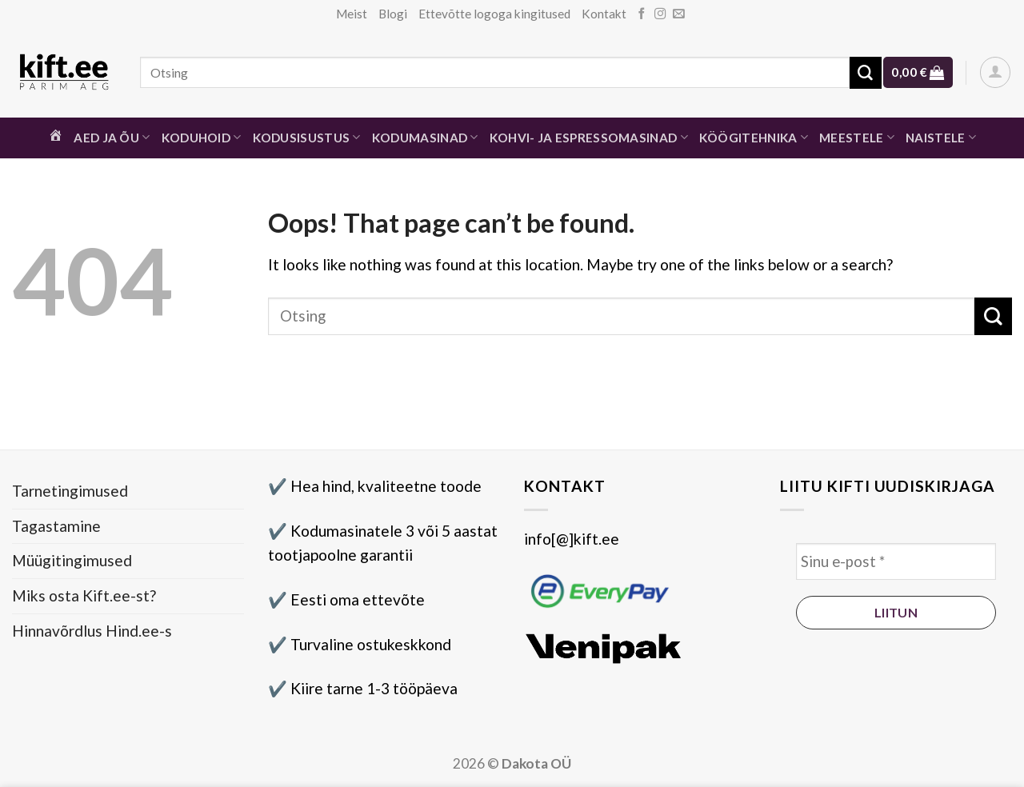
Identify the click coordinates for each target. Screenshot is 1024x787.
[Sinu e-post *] (896, 562)
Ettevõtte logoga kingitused (494, 13)
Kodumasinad (425, 137)
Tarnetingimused (70, 490)
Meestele (856, 137)
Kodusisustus (307, 137)
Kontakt (604, 13)
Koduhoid (202, 137)
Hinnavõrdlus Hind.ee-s (92, 630)
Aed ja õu (112, 137)
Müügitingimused (72, 560)
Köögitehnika (753, 137)
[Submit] (866, 73)
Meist (351, 13)
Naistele (941, 137)
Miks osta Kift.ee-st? (84, 595)
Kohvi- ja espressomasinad (589, 137)
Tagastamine (56, 526)
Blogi (392, 13)
